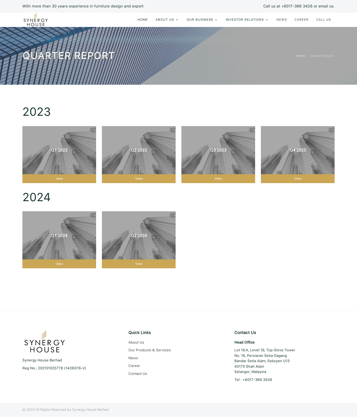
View (59, 179)
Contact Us (137, 374)
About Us (136, 342)
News (133, 358)
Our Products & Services (149, 350)
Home (300, 56)
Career (134, 366)
